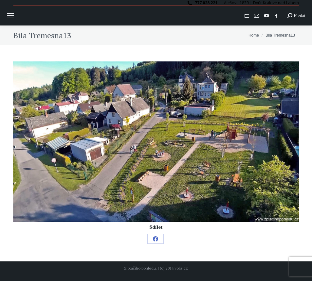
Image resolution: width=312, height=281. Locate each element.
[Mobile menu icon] (10, 16)
